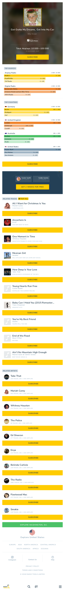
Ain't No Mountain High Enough (29, 352)
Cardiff (7, 129)
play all (23, 199)
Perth (7, 142)
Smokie (15, 255)
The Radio (16, 480)
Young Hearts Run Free (24, 286)
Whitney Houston (19, 238)
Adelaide (8, 139)
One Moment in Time (23, 236)
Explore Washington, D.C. (33, 525)
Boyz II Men (17, 338)
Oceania (44, 549)
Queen (15, 321)
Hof (6, 115)
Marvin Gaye (17, 354)
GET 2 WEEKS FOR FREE (32, 187)
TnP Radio (8, 81)
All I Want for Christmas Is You (28, 203)
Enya (14, 222)
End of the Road (21, 336)
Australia (11, 133)
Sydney (7, 136)
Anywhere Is (19, 220)
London (7, 123)
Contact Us (32, 558)
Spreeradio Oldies (11, 89)
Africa (36, 549)
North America (31, 545)
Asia (20, 545)
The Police (16, 420)
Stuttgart (8, 112)
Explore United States (32, 534)
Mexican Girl (19, 253)
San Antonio (9, 155)
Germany (11, 107)
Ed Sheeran (17, 435)
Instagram (12, 558)
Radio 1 (7, 76)
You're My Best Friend (24, 319)
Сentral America (48, 545)
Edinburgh (8, 126)
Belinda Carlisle (19, 465)
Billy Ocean (32, 34)
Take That (16, 272)
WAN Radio (9, 95)
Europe (12, 545)
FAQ (52, 558)
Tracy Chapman (18, 305)
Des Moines (9, 152)
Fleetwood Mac (19, 494)
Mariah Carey (17, 205)
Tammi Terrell (30, 354)
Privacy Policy (32, 566)
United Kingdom (14, 120)
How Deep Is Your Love (24, 270)
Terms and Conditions (32, 570)
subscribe (32, 57)
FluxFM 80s (9, 78)
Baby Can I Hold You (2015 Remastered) (34, 303)
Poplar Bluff (9, 150)
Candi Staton (17, 288)
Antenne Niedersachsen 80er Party (17, 92)
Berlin (7, 109)
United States (13, 147)
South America (23, 549)
